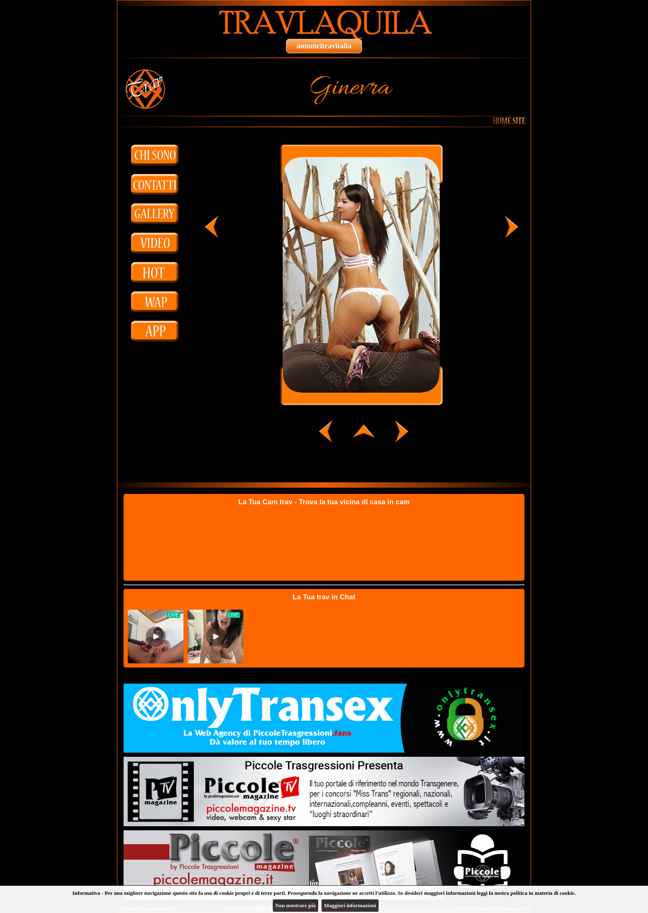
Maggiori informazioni (350, 905)
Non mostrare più (295, 905)
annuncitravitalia (323, 46)
